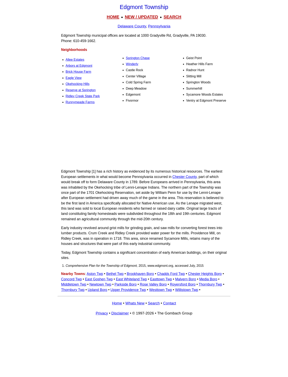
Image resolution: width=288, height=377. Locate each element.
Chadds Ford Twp (171, 274)
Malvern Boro (185, 279)
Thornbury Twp (210, 284)
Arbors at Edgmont (79, 65)
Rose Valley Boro (153, 284)
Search (154, 303)
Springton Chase (138, 58)
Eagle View (74, 78)
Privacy (102, 313)
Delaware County (132, 26)
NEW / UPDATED (141, 16)
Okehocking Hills (77, 84)
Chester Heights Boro (205, 274)
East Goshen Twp (99, 279)
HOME (113, 16)
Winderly (132, 64)
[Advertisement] (144, 137)
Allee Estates (75, 59)
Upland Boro (97, 290)
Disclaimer (120, 313)
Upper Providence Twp (128, 290)
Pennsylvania (159, 26)
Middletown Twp (73, 284)
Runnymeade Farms (80, 102)
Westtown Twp (160, 290)
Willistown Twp (186, 290)
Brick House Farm (78, 71)
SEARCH (172, 16)
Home (117, 303)
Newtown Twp (100, 284)
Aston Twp (95, 274)
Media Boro (208, 279)
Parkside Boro (126, 284)
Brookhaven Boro (140, 274)
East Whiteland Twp (131, 279)
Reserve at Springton (81, 90)
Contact (169, 303)
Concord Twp (71, 279)
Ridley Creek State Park (83, 96)
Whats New (135, 303)
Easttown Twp (161, 279)
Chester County (184, 177)
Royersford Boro (183, 284)
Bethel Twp (115, 274)
